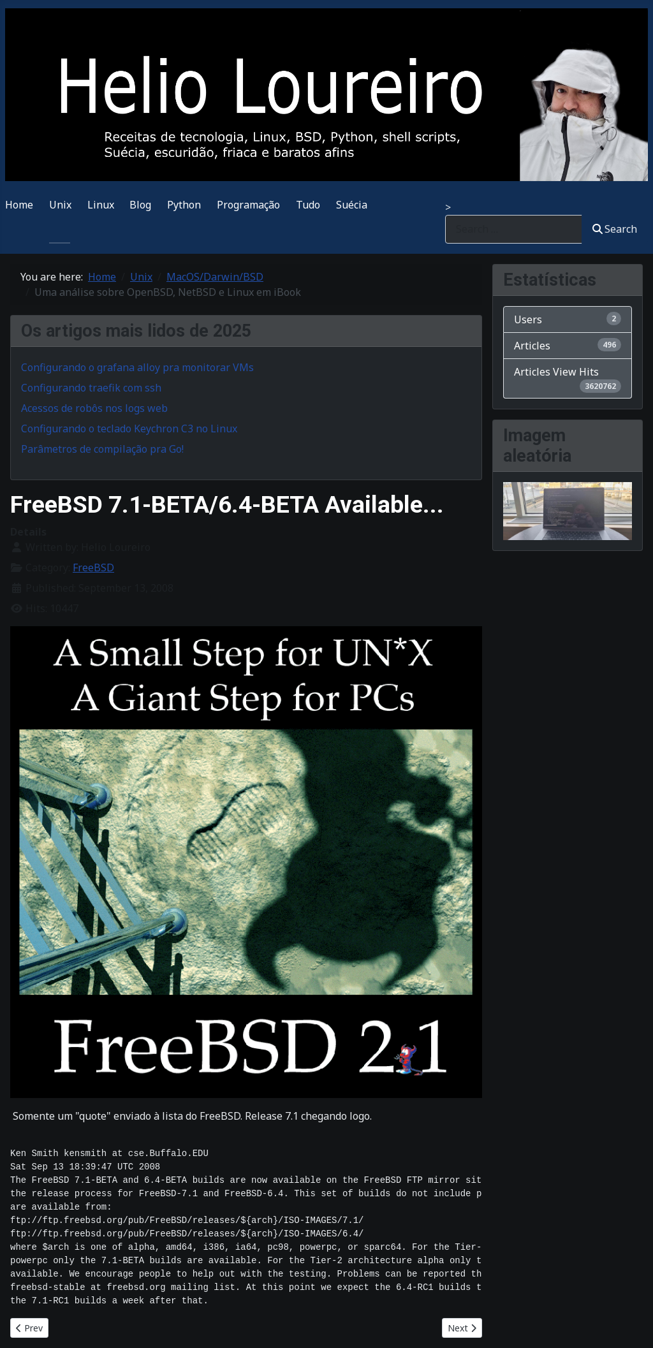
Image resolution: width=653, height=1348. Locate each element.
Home (19, 205)
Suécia (351, 205)
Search (614, 229)
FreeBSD (93, 567)
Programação (248, 205)
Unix (60, 205)
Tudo (308, 205)
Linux (100, 205)
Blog (140, 205)
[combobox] (513, 229)
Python (184, 205)
